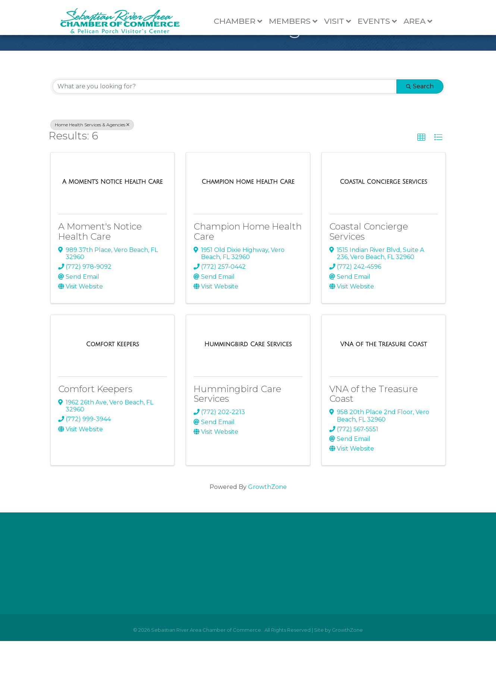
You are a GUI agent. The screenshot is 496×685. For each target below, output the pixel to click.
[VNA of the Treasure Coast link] (383, 388)
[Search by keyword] (225, 130)
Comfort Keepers (95, 432)
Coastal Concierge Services (368, 275)
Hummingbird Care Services (237, 437)
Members (297, 21)
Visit (341, 21)
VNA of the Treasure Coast (373, 437)
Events (381, 21)
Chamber (242, 21)
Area (422, 21)
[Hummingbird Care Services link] (248, 388)
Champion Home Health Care (248, 275)
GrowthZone (267, 531)
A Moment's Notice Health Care (100, 275)
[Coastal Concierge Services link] (383, 226)
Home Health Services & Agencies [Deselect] (92, 168)
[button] (421, 181)
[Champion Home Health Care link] (248, 226)
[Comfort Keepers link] (112, 388)
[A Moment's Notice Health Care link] (112, 226)
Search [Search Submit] (420, 130)
